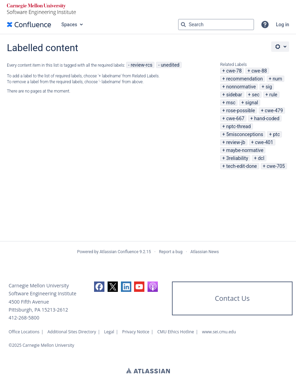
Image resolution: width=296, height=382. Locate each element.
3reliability (237, 158)
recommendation (244, 79)
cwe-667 (235, 118)
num (277, 79)
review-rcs (141, 65)
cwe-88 (259, 71)
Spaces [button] (69, 24)
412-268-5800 (24, 317)
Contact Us (232, 298)
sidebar (234, 94)
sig (269, 86)
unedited (170, 65)
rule (273, 94)
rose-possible (240, 110)
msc (230, 102)
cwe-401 (264, 142)
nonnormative (241, 86)
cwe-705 (276, 166)
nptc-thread (238, 126)
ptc (276, 134)
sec (255, 94)
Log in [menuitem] (282, 24)
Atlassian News (205, 251)
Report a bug (170, 251)
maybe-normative (244, 150)
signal (251, 102)
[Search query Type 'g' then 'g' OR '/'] (216, 24)
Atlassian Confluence (119, 251)
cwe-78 (234, 71)
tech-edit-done (241, 166)
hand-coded (266, 118)
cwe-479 (274, 110)
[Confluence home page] (28, 24)
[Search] (183, 24)
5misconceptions (244, 134)
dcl (261, 158)
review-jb (235, 142)
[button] (265, 24)
